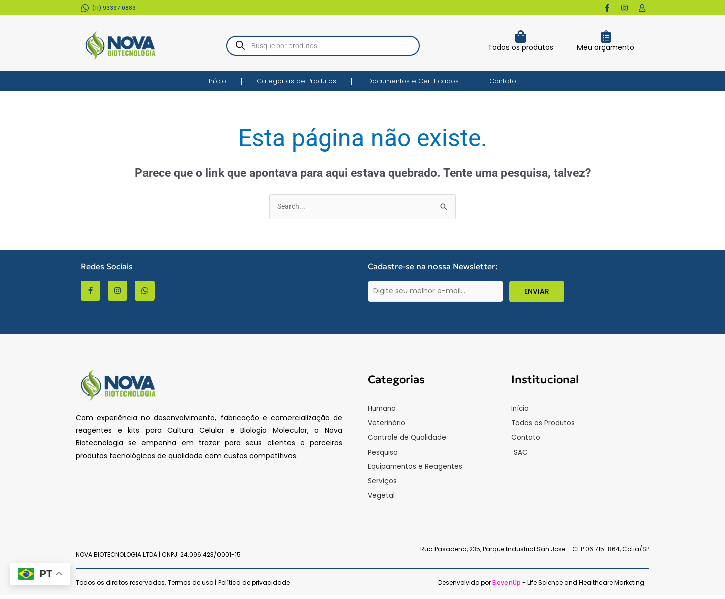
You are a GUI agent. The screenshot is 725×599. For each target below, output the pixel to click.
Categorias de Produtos (296, 81)
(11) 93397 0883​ (114, 8)
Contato (502, 81)
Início (217, 81)
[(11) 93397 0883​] (85, 8)
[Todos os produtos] (520, 36)
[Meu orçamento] (606, 36)
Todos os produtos (520, 47)
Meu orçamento (605, 47)
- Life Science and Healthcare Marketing (568, 586)
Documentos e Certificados (413, 81)
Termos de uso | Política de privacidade (229, 586)
